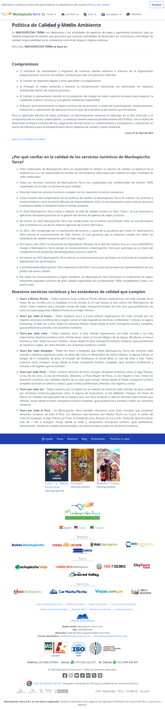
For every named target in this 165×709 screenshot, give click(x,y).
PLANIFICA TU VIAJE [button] (53, 25)
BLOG (89, 14)
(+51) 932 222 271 (85, 662)
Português (97, 527)
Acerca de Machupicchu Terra (49, 604)
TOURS (49, 14)
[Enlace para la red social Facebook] (65, 676)
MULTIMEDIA (111, 14)
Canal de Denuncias (123, 609)
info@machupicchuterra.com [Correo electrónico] (75, 636)
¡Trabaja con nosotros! (98, 604)
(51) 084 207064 (48, 662)
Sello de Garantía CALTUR (47, 683)
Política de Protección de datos (54, 609)
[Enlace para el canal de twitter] (94, 676)
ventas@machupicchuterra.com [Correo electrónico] (110, 636)
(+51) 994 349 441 (127, 662)
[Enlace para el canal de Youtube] (77, 676)
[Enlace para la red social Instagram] (70, 676)
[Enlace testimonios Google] (100, 676)
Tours (60, 439)
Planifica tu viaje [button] (120, 439)
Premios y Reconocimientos (123, 604)
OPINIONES (134, 14)
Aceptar (157, 4)
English (80, 527)
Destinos (72, 439)
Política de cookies (99, 4)
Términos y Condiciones (100, 609)
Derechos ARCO (79, 609)
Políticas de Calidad (75, 604)
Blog (84, 439)
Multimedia (98, 439)
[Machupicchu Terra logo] (20, 14)
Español (65, 527)
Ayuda (47, 439)
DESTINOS (69, 14)
